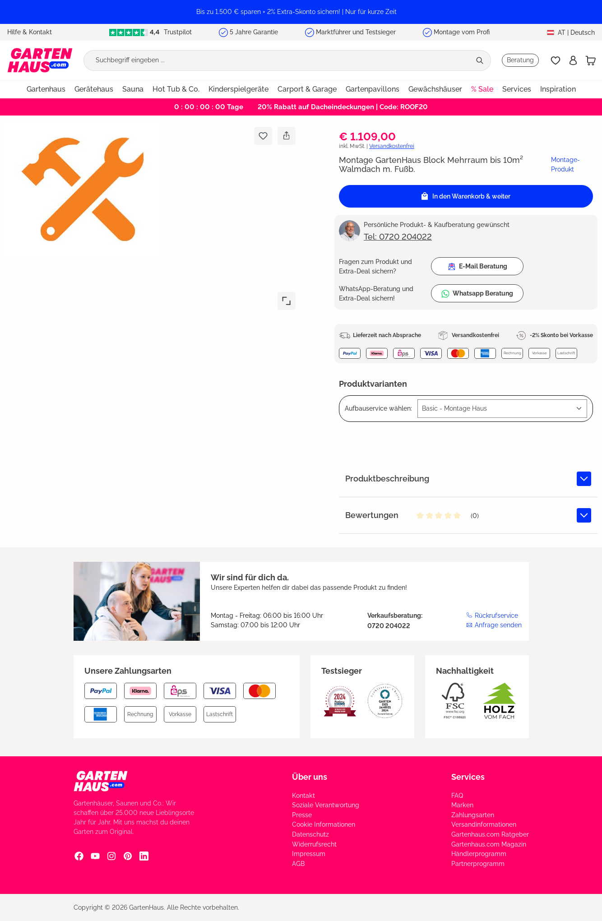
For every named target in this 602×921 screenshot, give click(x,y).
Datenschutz (310, 834)
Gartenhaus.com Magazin (488, 844)
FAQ (457, 795)
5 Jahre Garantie (254, 32)
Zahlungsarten (472, 815)
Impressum (308, 853)
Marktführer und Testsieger (356, 32)
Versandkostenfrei (391, 146)
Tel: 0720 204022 (398, 236)
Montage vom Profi (462, 32)
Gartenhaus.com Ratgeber (490, 834)
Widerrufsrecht (314, 844)
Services (468, 777)
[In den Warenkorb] (466, 196)
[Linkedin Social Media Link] (144, 856)
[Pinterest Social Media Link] (127, 856)
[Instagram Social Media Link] (111, 856)
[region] (301, 12)
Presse (302, 815)
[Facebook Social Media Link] (79, 856)
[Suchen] (481, 60)
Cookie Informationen (323, 824)
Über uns (309, 777)
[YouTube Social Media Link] (95, 856)
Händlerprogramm (478, 853)
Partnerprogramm (478, 863)
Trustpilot (150, 32)
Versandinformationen (483, 824)
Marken (462, 805)
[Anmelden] (573, 60)
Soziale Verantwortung (325, 805)
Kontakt (303, 795)
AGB (298, 863)
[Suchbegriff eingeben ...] (277, 60)
